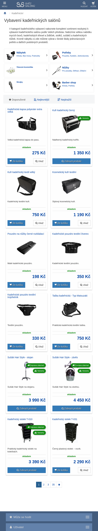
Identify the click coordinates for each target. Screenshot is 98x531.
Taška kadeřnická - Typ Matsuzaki (69, 295)
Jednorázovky (83, 56)
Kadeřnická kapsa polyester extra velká (25, 110)
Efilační (83, 71)
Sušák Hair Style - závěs (65, 357)
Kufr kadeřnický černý (63, 110)
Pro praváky (67, 71)
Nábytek (21, 52)
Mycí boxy (27, 56)
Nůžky (65, 67)
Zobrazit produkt (71, 161)
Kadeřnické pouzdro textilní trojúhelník (22, 296)
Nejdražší (64, 99)
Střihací (76, 71)
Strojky (20, 82)
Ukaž (39, 161)
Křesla (19, 56)
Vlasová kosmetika (25, 67)
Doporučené (17, 99)
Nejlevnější (41, 99)
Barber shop (69, 82)
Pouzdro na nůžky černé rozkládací (26, 233)
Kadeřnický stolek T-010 (20, 419)
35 (53, 484)
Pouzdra (65, 56)
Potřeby (66, 52)
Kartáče (73, 56)
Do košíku (16, 161)
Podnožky (36, 56)
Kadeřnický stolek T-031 (64, 419)
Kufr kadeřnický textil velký (21, 172)
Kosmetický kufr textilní (64, 172)
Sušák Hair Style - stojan (20, 357)
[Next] (59, 484)
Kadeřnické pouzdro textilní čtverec (70, 233)
